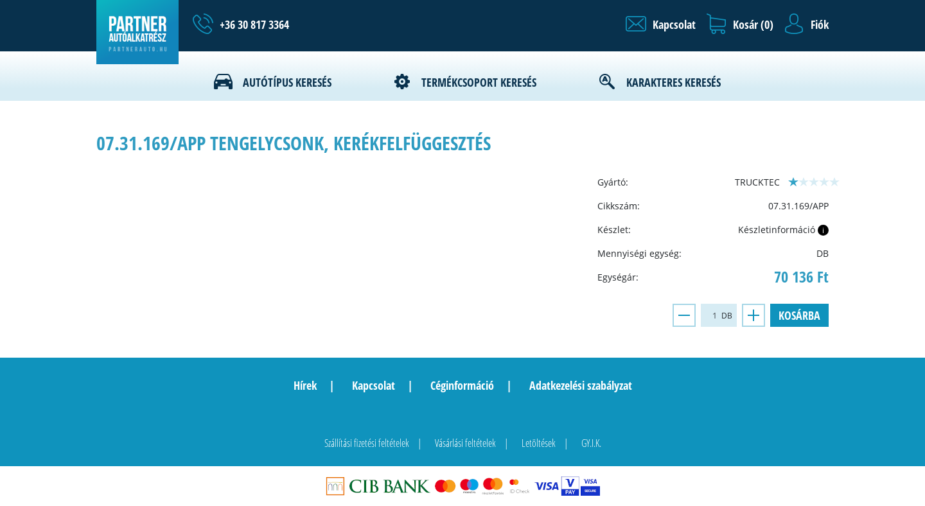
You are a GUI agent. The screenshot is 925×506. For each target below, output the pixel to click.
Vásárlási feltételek (465, 443)
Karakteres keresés (673, 82)
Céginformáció (462, 385)
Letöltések (539, 443)
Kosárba (799, 315)
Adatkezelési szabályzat (580, 385)
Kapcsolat (373, 385)
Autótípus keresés (287, 82)
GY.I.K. (591, 443)
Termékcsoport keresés (478, 82)
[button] (661, 24)
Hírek (305, 385)
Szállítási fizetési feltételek (366, 443)
